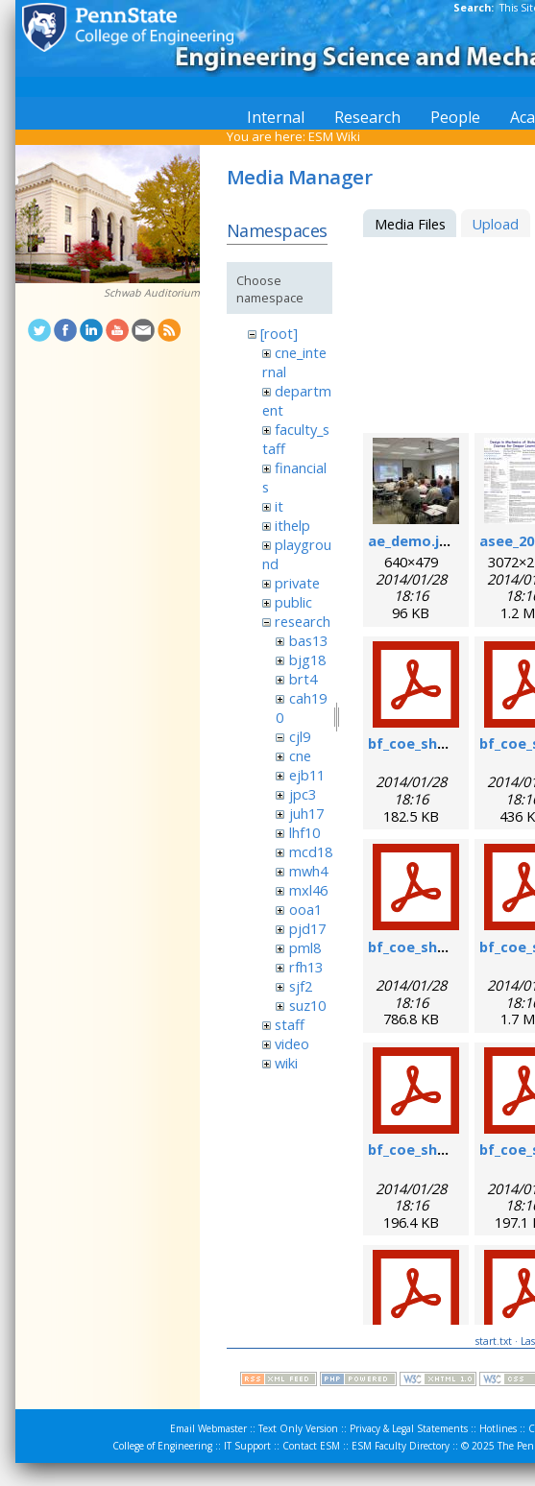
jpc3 (302, 793)
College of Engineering (162, 1445)
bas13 (308, 640)
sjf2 (300, 985)
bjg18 (307, 659)
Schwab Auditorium (152, 293)
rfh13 (306, 966)
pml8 (305, 947)
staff (289, 1024)
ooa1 (305, 909)
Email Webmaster (208, 1428)
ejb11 (307, 774)
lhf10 (304, 832)
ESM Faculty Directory (401, 1445)
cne (300, 755)
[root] (279, 333)
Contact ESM (311, 1445)
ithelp (292, 525)
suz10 (307, 1005)
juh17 (306, 813)
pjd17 (307, 928)
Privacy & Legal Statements (409, 1428)
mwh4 (308, 870)
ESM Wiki (334, 136)
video (292, 1043)
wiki (286, 1062)
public (293, 601)
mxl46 (308, 889)
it (279, 505)
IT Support (247, 1445)
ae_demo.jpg (412, 540)
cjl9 (299, 736)
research (302, 621)
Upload (495, 223)
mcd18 (310, 851)
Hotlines (498, 1428)
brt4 (303, 678)
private (297, 582)
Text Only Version (298, 1428)
